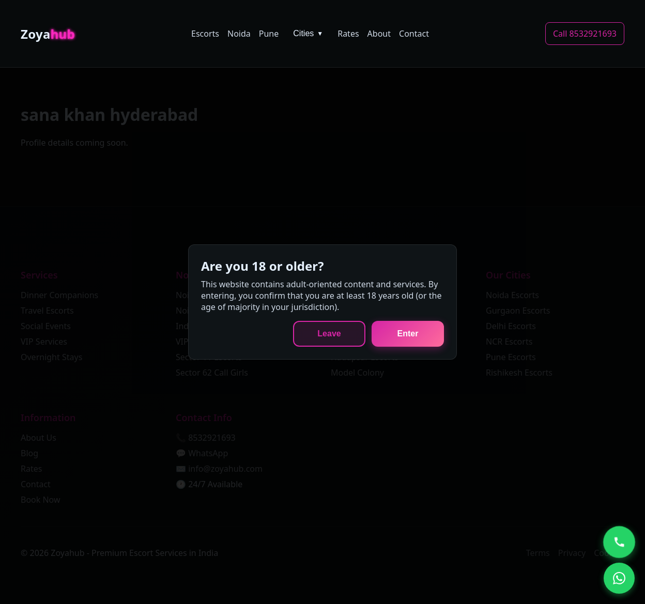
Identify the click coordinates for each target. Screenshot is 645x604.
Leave (329, 333)
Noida (239, 33)
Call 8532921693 (585, 33)
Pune (269, 33)
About (379, 33)
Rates (348, 33)
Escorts (205, 33)
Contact (414, 33)
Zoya (48, 33)
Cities (308, 33)
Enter (408, 333)
